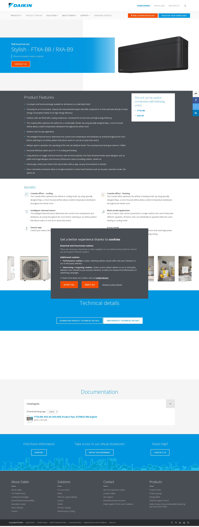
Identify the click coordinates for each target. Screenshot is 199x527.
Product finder (155, 490)
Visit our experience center (114, 490)
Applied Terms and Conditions (95, 522)
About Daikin (16, 490)
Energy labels (154, 497)
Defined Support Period (159, 500)
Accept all (69, 284)
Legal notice (30, 522)
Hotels (60, 504)
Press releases (17, 507)
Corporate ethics (75, 522)
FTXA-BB (141, 110)
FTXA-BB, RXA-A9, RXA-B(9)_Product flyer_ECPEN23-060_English (65, 416)
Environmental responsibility (22, 500)
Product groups (34, 15)
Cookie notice (42, 522)
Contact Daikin (109, 493)
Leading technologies (20, 497)
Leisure (60, 500)
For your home (63, 490)
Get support (108, 497)
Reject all (90, 284)
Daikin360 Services (103, 15)
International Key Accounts (114, 500)
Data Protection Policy (58, 522)
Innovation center (18, 504)
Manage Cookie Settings (112, 284)
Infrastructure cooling (66, 511)
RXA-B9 (140, 115)
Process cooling (63, 507)
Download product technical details (79, 320)
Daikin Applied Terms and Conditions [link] (118, 504)
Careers (14, 511)
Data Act (112, 522)
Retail (59, 493)
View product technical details (123, 320)
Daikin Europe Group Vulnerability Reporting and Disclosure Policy (167, 505)
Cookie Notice (102, 278)
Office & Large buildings (67, 497)
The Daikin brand (18, 493)
